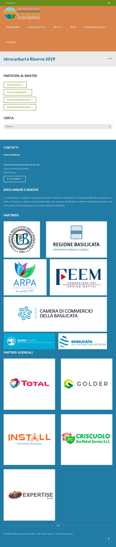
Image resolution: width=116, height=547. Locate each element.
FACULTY (58, 27)
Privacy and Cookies (64, 534)
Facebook (10, 3)
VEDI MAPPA (15, 179)
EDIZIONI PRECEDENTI (95, 27)
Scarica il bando (15, 85)
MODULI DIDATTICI (36, 27)
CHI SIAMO (11, 42)
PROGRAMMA (12, 27)
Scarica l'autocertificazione (20, 100)
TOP (58, 525)
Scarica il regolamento (18, 92)
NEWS (73, 27)
